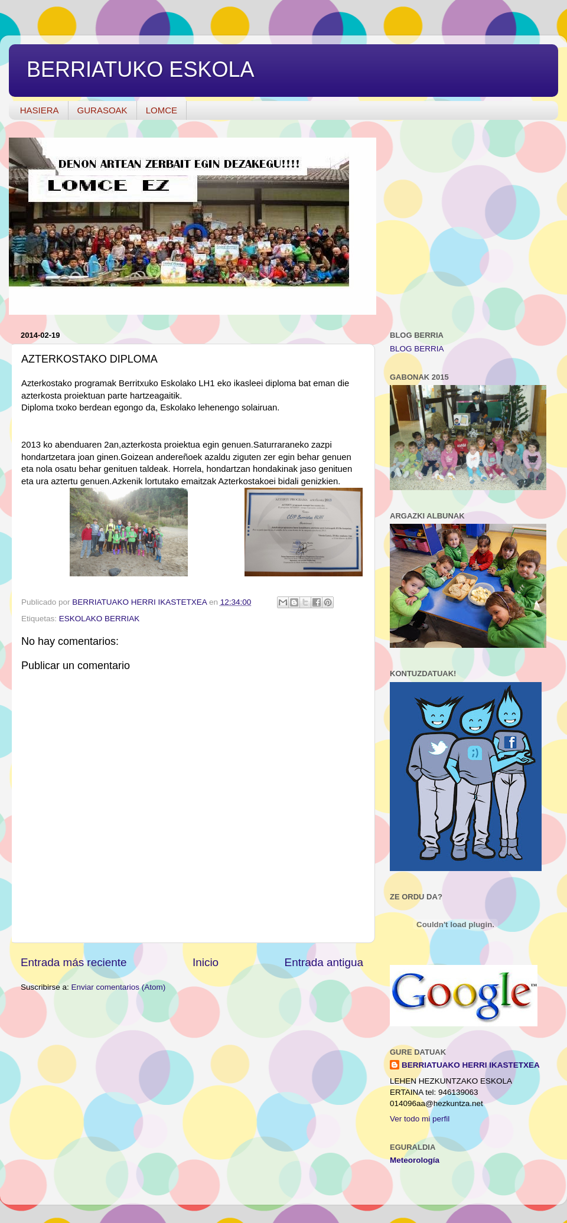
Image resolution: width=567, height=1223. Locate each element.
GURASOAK (102, 110)
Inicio (206, 962)
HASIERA (39, 110)
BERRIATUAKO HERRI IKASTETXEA (471, 1065)
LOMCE (161, 110)
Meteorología (414, 1160)
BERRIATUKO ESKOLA (140, 69)
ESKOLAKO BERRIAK (99, 618)
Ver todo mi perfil (419, 1118)
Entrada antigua (324, 962)
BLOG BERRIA (417, 348)
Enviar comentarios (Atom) (118, 987)
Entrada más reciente (74, 962)
